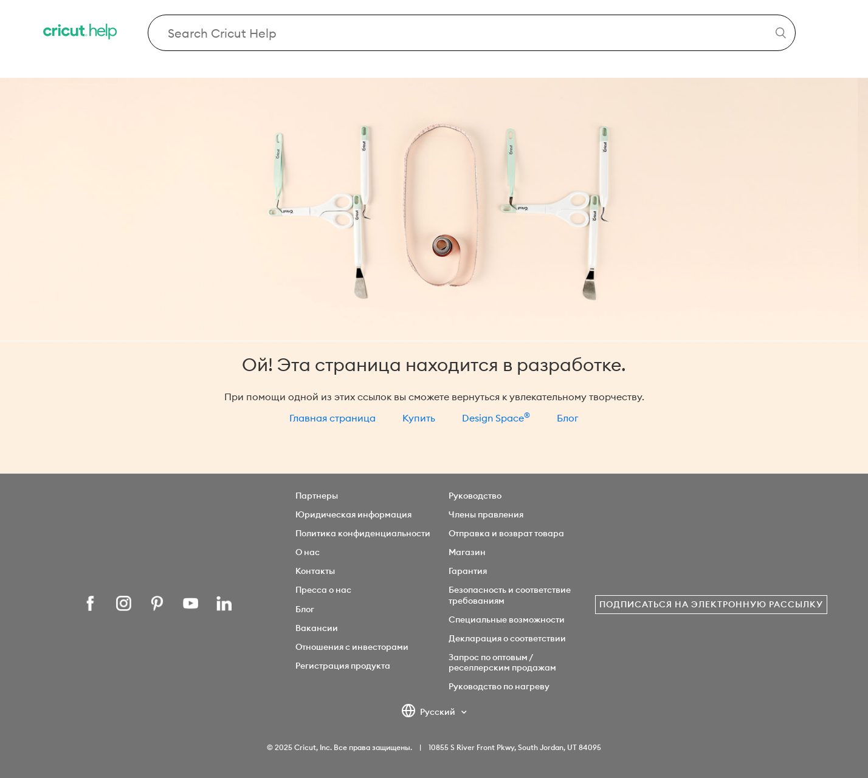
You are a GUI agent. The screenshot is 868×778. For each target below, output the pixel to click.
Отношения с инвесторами (351, 646)
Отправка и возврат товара (506, 533)
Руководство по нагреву (499, 686)
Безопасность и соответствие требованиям (510, 595)
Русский (429, 712)
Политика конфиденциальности (362, 533)
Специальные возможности (507, 619)
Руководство (475, 495)
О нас (307, 552)
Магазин (467, 552)
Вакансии (316, 628)
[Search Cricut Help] (472, 33)
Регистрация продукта (342, 665)
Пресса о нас (323, 589)
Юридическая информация (353, 514)
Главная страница (332, 418)
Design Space (496, 418)
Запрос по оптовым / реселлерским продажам (502, 662)
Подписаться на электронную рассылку (711, 604)
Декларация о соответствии (507, 638)
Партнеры (316, 495)
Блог (568, 418)
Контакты (315, 570)
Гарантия (468, 570)
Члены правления (486, 514)
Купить (418, 418)
